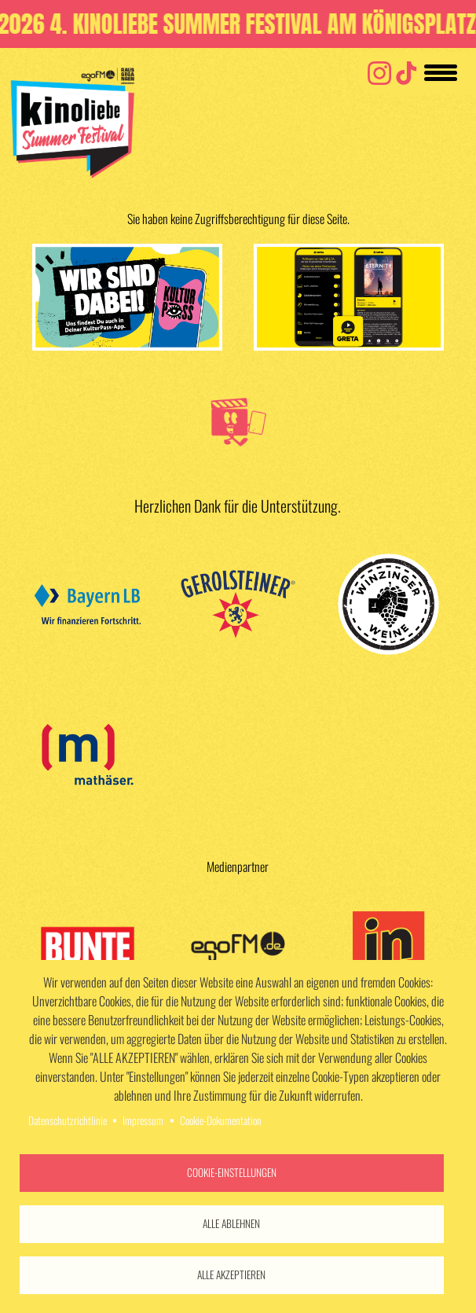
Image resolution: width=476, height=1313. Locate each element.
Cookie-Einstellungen (231, 1172)
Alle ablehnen (231, 1223)
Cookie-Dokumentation (221, 1120)
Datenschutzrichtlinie (67, 1120)
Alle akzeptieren (231, 1274)
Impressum (143, 1120)
